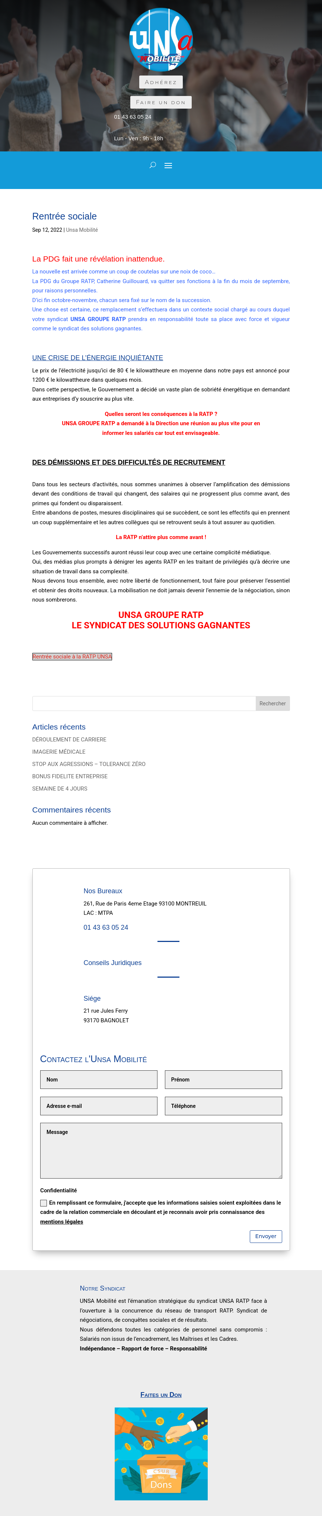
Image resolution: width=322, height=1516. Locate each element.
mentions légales (61, 1221)
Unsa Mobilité (82, 230)
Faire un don (161, 102)
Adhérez (161, 82)
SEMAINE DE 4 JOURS (59, 788)
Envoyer (266, 1236)
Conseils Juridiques (113, 963)
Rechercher (272, 703)
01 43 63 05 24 (133, 116)
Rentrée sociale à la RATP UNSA (72, 656)
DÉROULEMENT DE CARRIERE (69, 739)
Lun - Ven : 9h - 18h (138, 138)
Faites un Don (161, 1394)
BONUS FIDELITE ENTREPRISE (70, 776)
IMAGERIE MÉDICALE (59, 752)
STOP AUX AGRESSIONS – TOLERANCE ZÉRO (89, 764)
